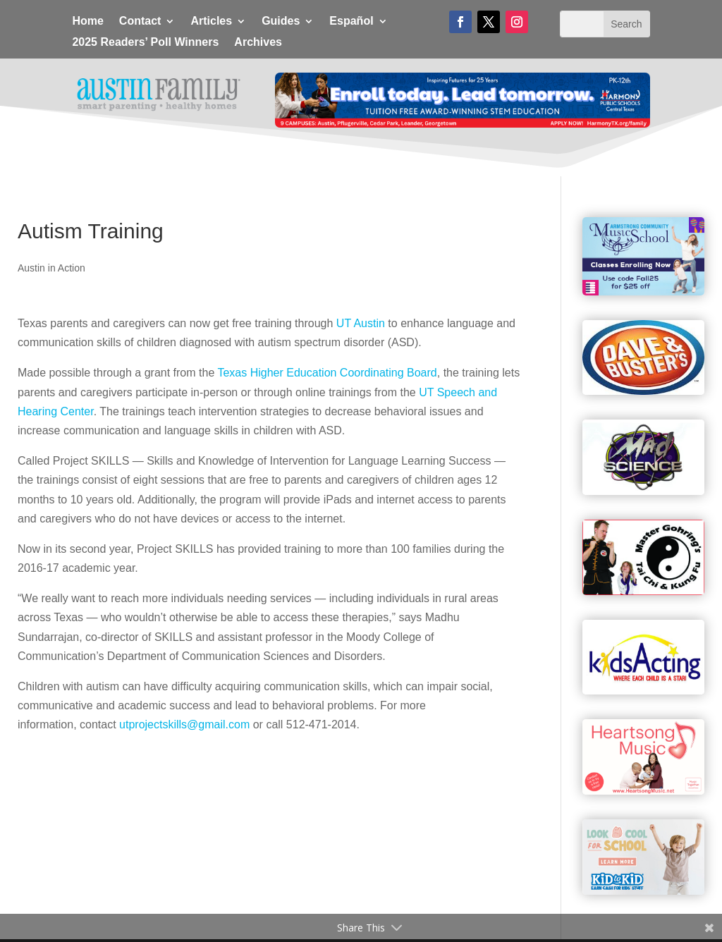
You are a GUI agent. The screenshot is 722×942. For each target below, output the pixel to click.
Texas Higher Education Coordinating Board (326, 373)
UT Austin (360, 323)
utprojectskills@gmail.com (184, 724)
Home (87, 21)
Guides (281, 21)
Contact (140, 21)
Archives (258, 42)
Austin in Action (51, 268)
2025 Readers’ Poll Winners (145, 42)
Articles (211, 21)
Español (351, 21)
